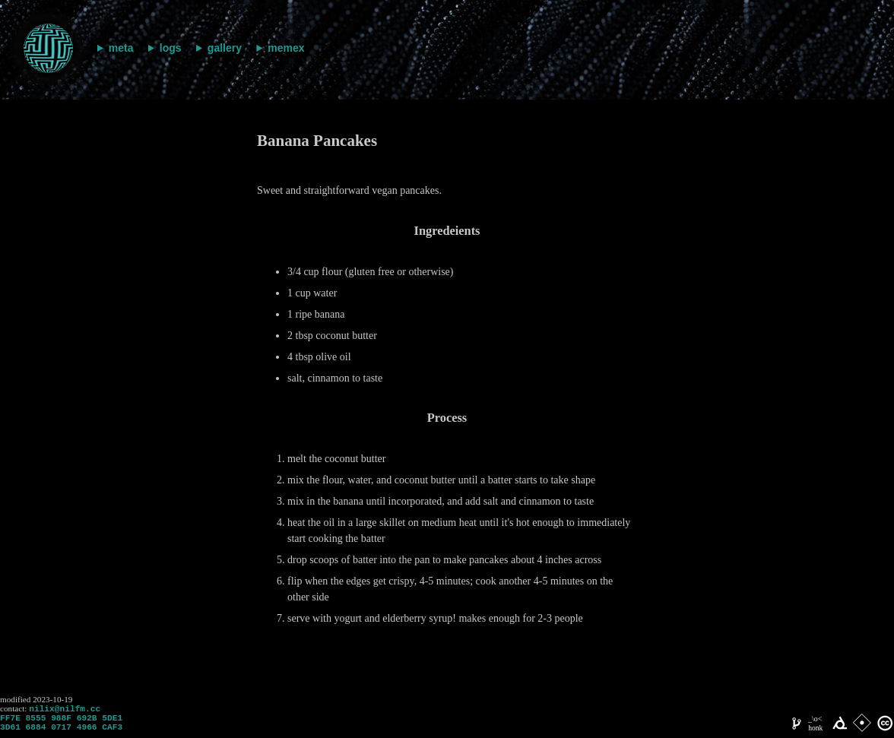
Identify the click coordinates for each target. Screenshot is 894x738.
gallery (225, 48)
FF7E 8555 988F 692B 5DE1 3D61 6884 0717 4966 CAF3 (61, 726)
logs (171, 48)
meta (121, 48)
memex (286, 48)
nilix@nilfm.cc (64, 709)
